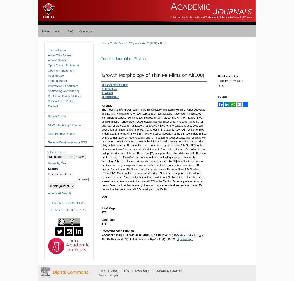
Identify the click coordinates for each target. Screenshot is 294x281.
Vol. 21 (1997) (149, 43)
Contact (53, 106)
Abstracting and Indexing (64, 91)
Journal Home (57, 50)
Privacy (102, 275)
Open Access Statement (63, 65)
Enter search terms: (60, 174)
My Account (142, 270)
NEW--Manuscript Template (65, 125)
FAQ (126, 270)
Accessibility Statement (168, 270)
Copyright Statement (61, 70)
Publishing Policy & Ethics (64, 96)
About (114, 270)
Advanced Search (59, 193)
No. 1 (163, 43)
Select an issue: (56, 152)
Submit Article (57, 116)
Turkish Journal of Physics (124, 43)
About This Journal (60, 55)
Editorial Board (57, 80)
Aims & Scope (57, 60)
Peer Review (56, 75)
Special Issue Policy (61, 101)
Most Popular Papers (61, 133)
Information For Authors (63, 86)
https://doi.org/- (185, 239)
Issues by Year (57, 163)
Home (104, 43)
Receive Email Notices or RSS (67, 142)
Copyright (115, 275)
